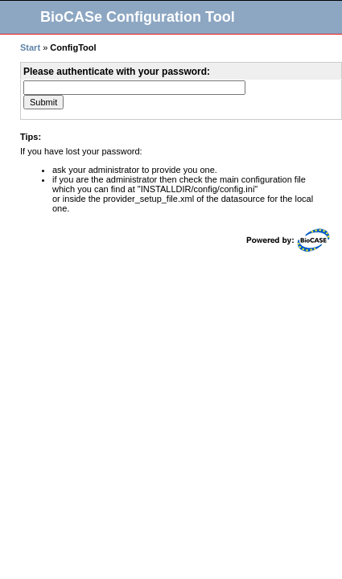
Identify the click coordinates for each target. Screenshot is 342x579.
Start (30, 47)
